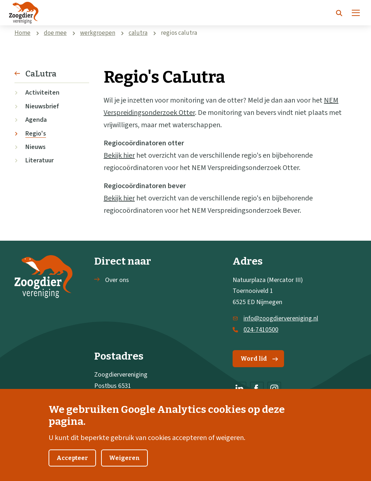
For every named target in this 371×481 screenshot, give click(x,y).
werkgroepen (97, 33)
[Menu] (356, 13)
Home (22, 33)
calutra (138, 33)
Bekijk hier (119, 155)
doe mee (55, 33)
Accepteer (72, 463)
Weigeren (124, 463)
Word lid (259, 358)
